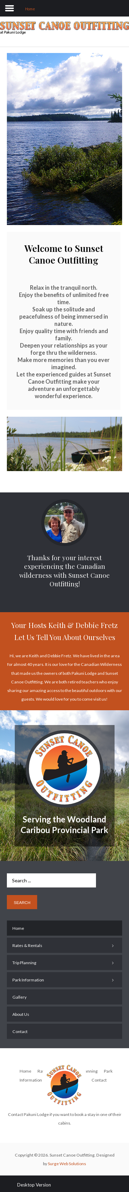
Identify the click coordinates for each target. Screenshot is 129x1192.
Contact (99, 1080)
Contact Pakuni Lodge (28, 1114)
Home (25, 1071)
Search (22, 902)
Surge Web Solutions (67, 1163)
